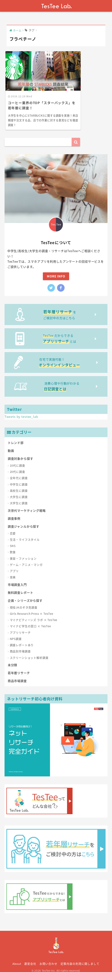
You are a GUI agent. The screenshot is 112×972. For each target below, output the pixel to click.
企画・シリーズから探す (25, 595)
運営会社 (30, 959)
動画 (11, 445)
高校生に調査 (19, 485)
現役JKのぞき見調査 (24, 602)
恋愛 (13, 528)
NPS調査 (16, 634)
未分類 (12, 660)
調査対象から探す (20, 453)
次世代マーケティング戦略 (27, 505)
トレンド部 (16, 437)
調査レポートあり (22, 640)
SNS (13, 541)
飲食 (13, 547)
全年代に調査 (19, 473)
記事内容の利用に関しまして (80, 959)
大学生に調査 (19, 492)
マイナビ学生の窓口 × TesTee (30, 621)
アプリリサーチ (20, 627)
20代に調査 (17, 467)
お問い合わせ (48, 959)
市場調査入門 (17, 579)
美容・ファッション (23, 553)
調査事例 (14, 513)
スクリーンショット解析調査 (29, 653)
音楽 (13, 572)
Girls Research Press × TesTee (31, 608)
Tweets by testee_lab (21, 411)
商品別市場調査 (20, 646)
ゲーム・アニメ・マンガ (26, 560)
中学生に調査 (19, 479)
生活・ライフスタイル (25, 534)
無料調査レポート (20, 587)
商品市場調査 (17, 675)
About (16, 959)
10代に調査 (17, 460)
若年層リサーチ (19, 667)
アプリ (14, 566)
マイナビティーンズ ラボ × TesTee (33, 615)
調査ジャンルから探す (23, 521)
